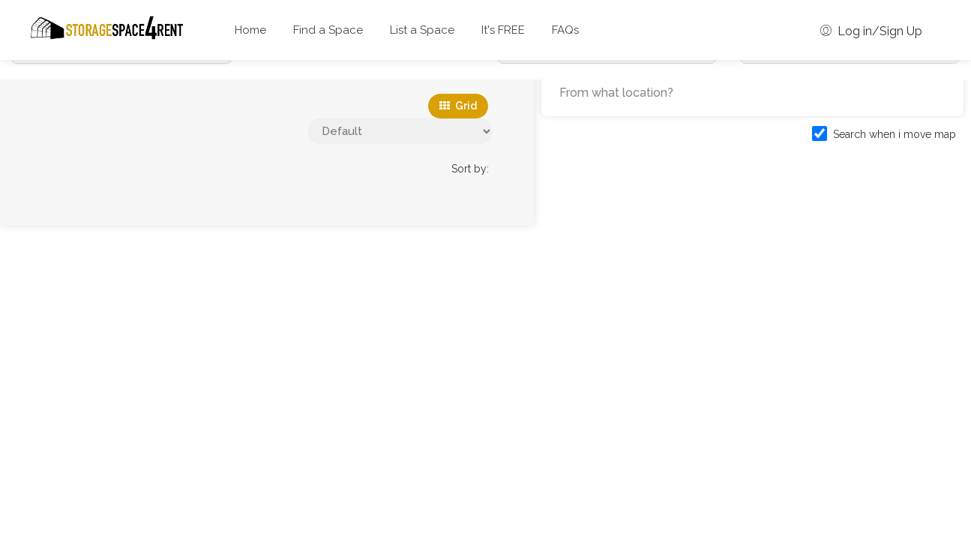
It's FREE (503, 30)
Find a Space (328, 30)
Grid (458, 106)
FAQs (565, 30)
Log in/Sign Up (871, 31)
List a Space (422, 30)
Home (250, 30)
